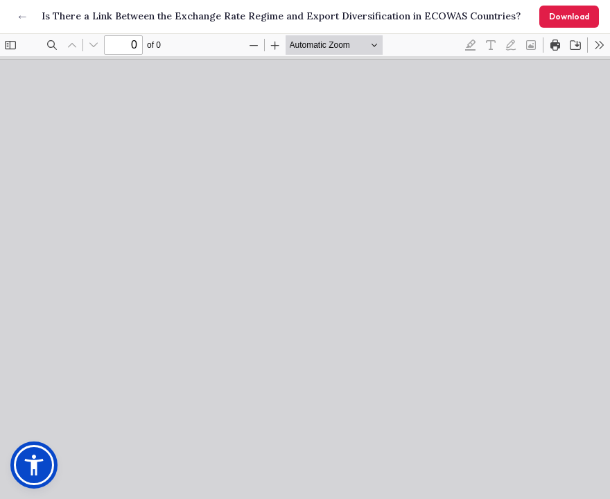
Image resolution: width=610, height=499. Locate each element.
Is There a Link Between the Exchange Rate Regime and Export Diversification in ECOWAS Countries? (281, 16)
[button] (34, 465)
